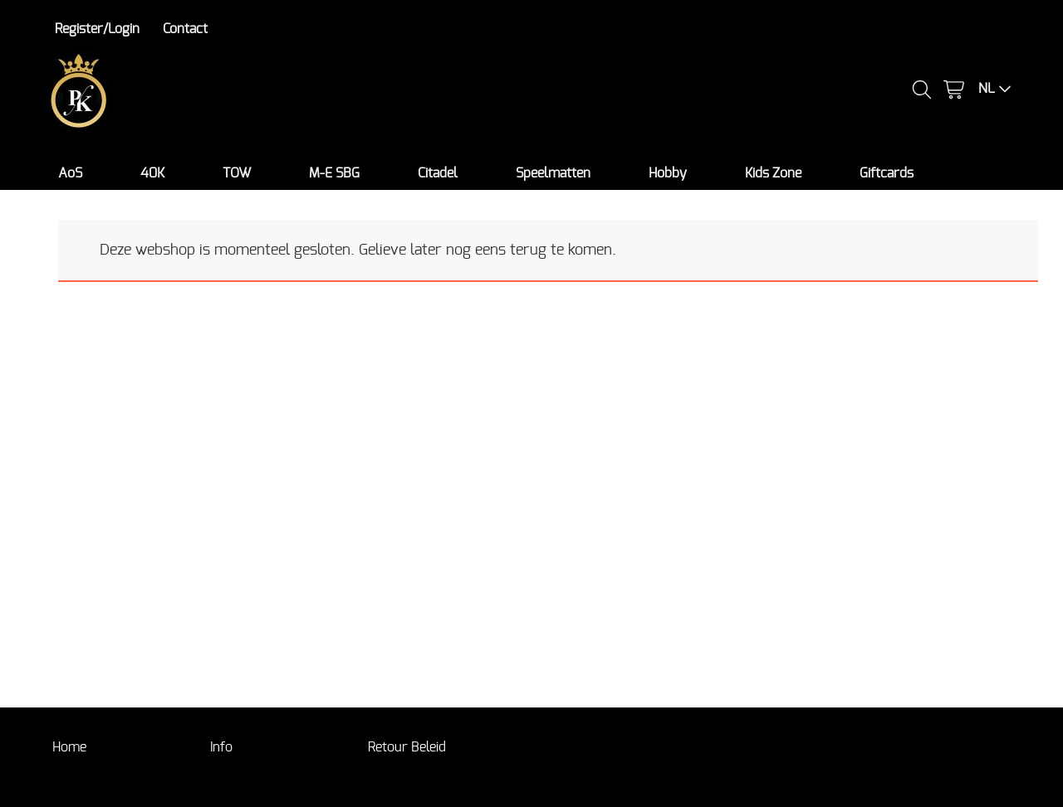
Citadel (438, 173)
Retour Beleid (407, 747)
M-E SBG (334, 173)
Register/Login (97, 29)
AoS (70, 173)
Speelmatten (553, 173)
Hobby (668, 173)
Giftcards (887, 173)
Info (221, 747)
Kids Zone (773, 173)
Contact (185, 29)
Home (69, 747)
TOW (237, 173)
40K (152, 173)
